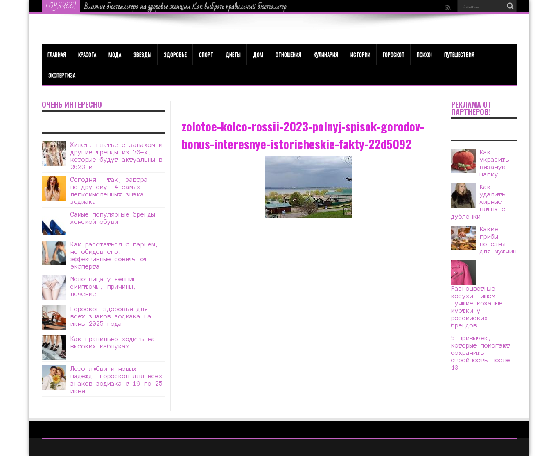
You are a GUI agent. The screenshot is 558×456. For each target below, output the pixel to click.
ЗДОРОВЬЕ (175, 54)
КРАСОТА (87, 54)
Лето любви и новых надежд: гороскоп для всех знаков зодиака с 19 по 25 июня (116, 379)
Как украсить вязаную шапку (494, 163)
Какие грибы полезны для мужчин (498, 240)
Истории (360, 54)
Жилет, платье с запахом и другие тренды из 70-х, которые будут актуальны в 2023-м (116, 155)
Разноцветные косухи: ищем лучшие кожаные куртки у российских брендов (477, 307)
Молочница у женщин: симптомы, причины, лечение (105, 286)
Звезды (142, 54)
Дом (258, 54)
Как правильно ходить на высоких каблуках (112, 342)
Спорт (206, 54)
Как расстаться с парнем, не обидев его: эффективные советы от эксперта (114, 255)
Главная (56, 54)
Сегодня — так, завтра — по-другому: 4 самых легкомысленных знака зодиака (112, 190)
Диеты (233, 54)
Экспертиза (61, 75)
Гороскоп (393, 54)
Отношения (288, 54)
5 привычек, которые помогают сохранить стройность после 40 (480, 352)
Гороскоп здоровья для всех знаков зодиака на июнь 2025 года (110, 316)
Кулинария (326, 54)
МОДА (114, 54)
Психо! (424, 54)
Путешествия (459, 54)
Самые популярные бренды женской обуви (112, 218)
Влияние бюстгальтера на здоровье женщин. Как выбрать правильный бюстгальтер (185, 6)
